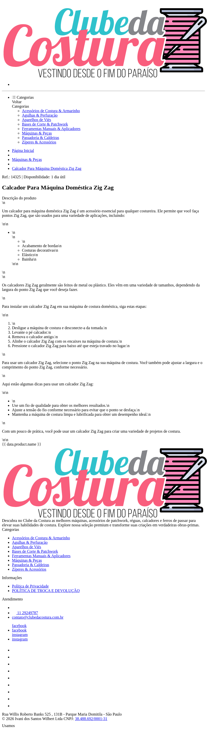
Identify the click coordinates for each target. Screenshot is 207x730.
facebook (19, 626)
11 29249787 (25, 613)
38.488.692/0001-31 (91, 719)
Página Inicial (23, 150)
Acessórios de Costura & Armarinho (51, 111)
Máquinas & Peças (37, 133)
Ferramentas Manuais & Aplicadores (51, 129)
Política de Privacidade (30, 586)
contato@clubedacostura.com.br (38, 617)
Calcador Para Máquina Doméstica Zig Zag (46, 168)
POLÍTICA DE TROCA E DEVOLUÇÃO (46, 591)
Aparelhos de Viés (36, 120)
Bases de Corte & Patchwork (45, 124)
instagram (20, 635)
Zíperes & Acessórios (39, 142)
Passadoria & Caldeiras (40, 138)
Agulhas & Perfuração (40, 115)
